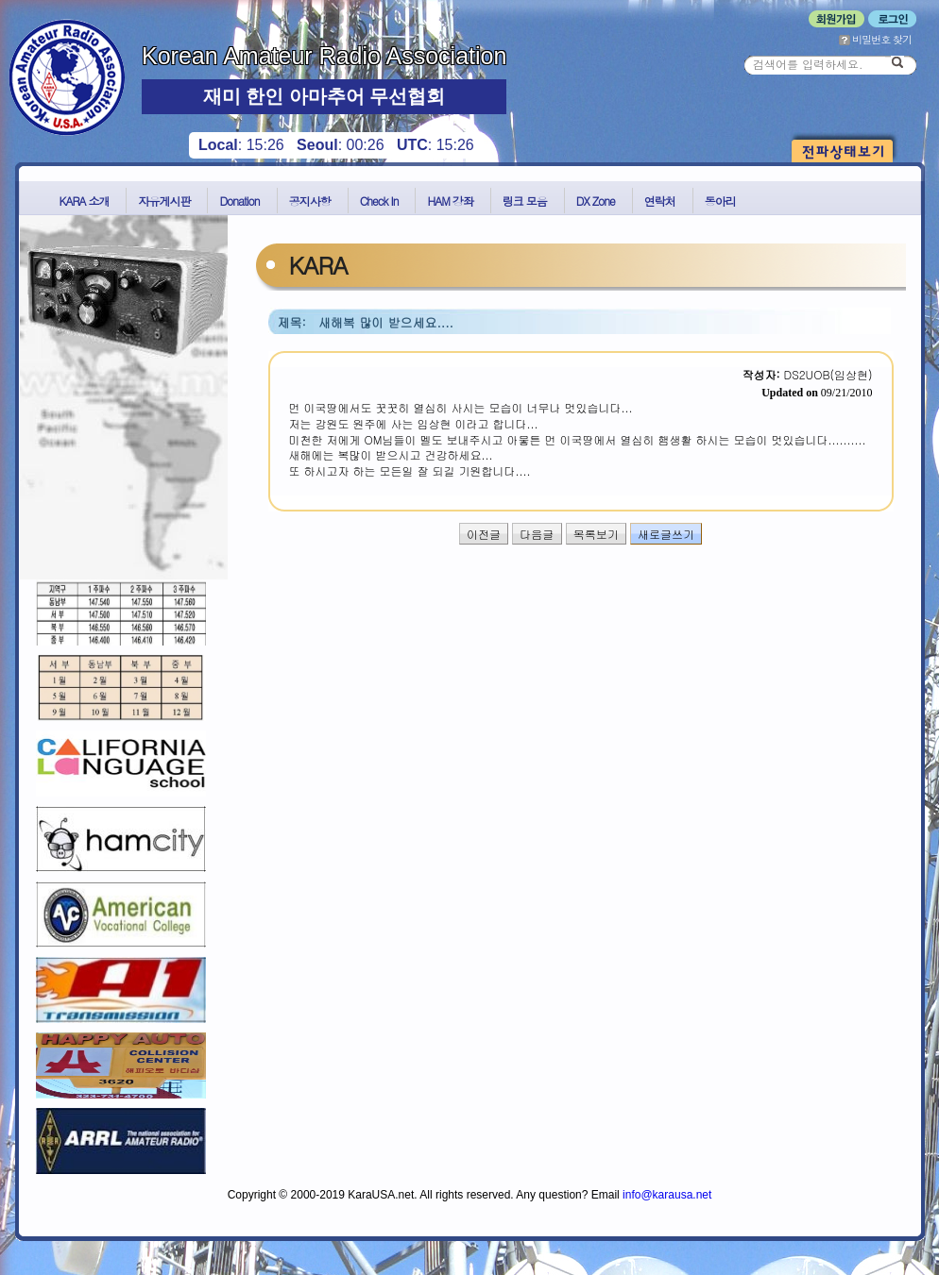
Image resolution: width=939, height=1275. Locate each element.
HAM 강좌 (449, 201)
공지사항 (310, 201)
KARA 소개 (85, 201)
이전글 (484, 534)
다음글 (537, 534)
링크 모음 (525, 201)
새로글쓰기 (666, 534)
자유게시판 (164, 201)
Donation (239, 201)
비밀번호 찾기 (875, 39)
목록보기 (596, 534)
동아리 (720, 201)
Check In (379, 201)
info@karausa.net (667, 1194)
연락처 (659, 201)
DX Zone (595, 201)
